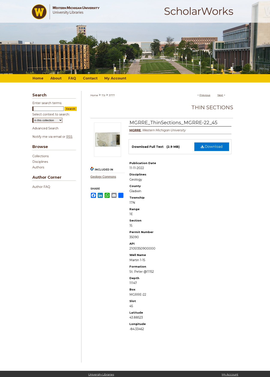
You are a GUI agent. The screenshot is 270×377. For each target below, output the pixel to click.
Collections (40, 156)
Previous (205, 95)
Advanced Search (45, 128)
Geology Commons (103, 176)
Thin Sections (212, 107)
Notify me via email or (52, 137)
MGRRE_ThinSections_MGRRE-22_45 (173, 123)
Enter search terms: (47, 103)
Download (212, 147)
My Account (230, 374)
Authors (38, 167)
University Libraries (101, 374)
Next (220, 95)
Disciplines (40, 162)
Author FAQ (41, 187)
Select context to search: (51, 114)
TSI (103, 95)
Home (94, 95)
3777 (112, 95)
